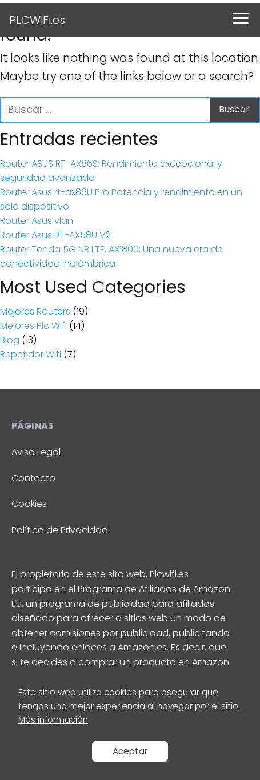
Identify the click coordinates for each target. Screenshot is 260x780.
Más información (53, 720)
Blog (9, 340)
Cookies (29, 503)
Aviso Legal (36, 452)
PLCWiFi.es (37, 20)
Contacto (33, 478)
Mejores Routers (35, 311)
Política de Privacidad (59, 530)
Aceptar (130, 751)
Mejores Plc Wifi (33, 325)
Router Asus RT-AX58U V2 (55, 235)
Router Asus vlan (36, 220)
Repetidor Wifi (30, 354)
